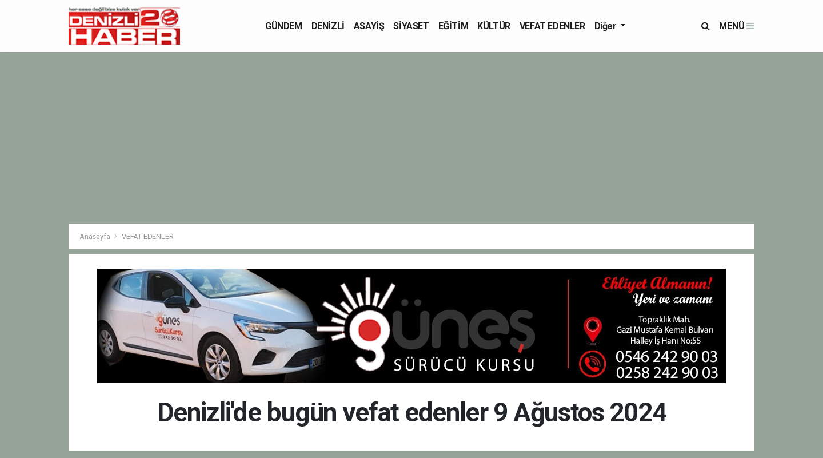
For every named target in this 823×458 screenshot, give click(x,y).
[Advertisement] (411, 138)
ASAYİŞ (369, 26)
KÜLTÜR (493, 26)
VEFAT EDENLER (552, 26)
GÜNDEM (283, 26)
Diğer (606, 26)
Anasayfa (95, 236)
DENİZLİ (328, 26)
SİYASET (411, 26)
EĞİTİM (453, 26)
